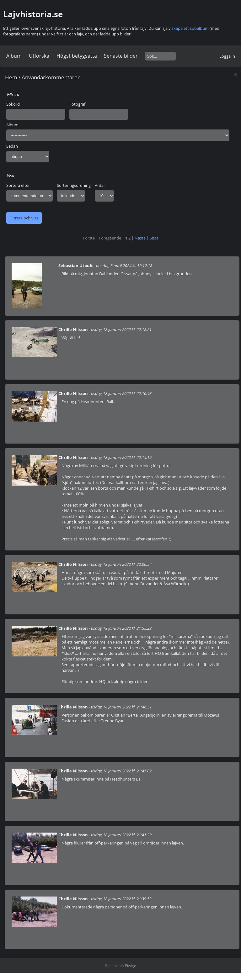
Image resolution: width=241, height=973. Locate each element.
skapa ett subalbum (190, 28)
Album (14, 55)
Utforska (39, 55)
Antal (99, 185)
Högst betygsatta (76, 55)
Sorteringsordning (74, 185)
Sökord (13, 104)
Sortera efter (18, 185)
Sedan (12, 146)
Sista (154, 238)
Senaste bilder (121, 55)
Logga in (227, 56)
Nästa (140, 238)
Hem (11, 77)
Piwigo (130, 965)
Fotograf (77, 104)
